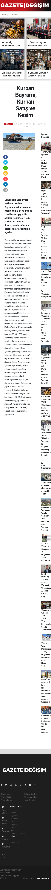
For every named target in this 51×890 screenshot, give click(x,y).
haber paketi (5, 881)
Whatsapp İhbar (30, 797)
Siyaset (14, 816)
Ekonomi (14, 819)
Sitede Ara (15, 843)
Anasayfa (6, 15)
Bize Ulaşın (4, 854)
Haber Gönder (29, 800)
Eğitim (13, 827)
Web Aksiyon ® (43, 878)
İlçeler (13, 822)
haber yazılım (5, 884)
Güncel (15, 15)
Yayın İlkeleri (6, 797)
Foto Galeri (4, 810)
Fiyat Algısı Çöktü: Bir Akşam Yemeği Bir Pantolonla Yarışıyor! (46, 202)
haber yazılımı (12, 878)
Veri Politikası (6, 800)
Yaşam (14, 824)
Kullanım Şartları (30, 794)
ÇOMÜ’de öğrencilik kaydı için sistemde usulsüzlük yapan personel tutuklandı (46, 690)
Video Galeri (4, 821)
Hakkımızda (6, 794)
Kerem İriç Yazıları (18, 833)
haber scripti (16, 881)
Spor (13, 830)
